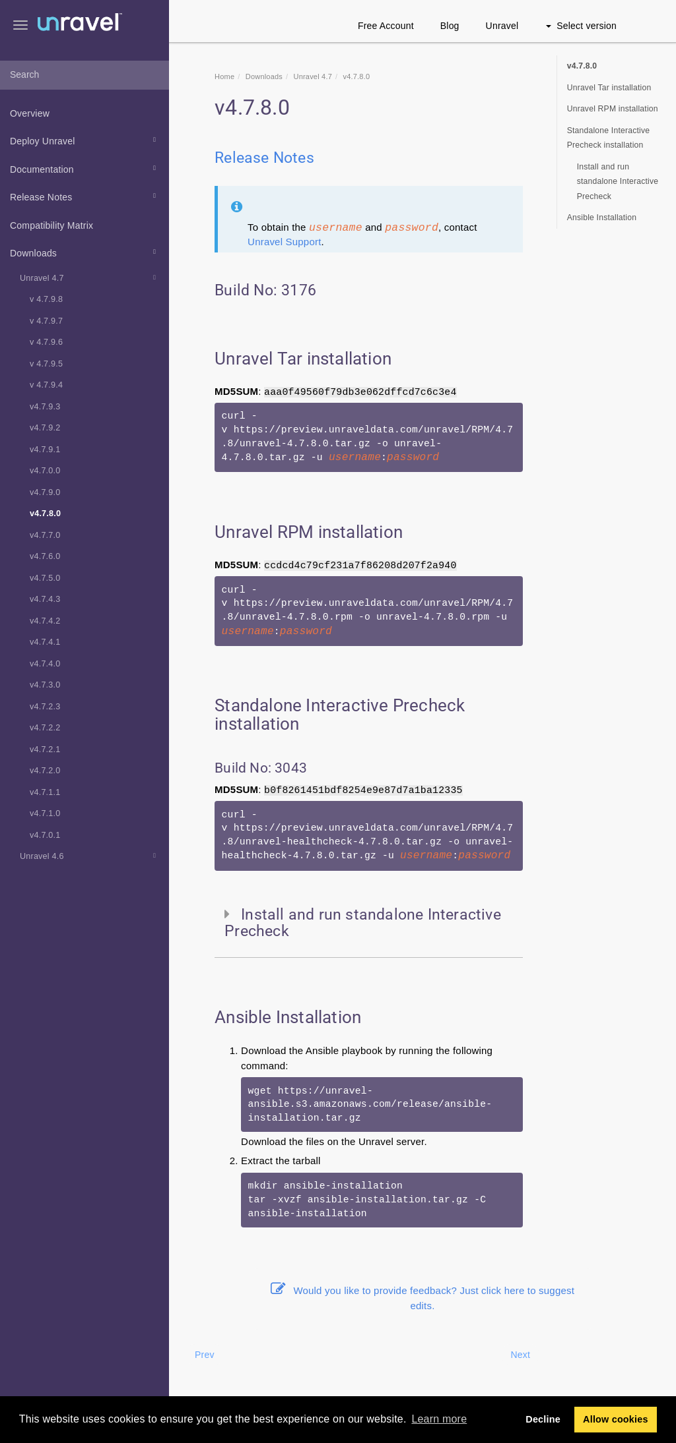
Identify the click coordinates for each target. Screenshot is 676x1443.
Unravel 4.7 (90, 277)
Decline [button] (542, 1419)
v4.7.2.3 (45, 706)
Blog (449, 25)
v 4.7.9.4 (46, 385)
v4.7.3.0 (45, 685)
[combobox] (84, 75)
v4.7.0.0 (45, 470)
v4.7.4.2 (45, 621)
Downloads (85, 252)
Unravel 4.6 (90, 855)
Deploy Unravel (85, 140)
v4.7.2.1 (45, 749)
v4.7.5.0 (45, 578)
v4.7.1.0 (45, 813)
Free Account (386, 25)
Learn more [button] (439, 1419)
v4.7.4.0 (45, 663)
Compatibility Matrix (51, 225)
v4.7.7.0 (45, 535)
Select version (581, 25)
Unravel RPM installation (612, 108)
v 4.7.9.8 (46, 299)
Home (224, 76)
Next (520, 1354)
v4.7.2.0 (45, 770)
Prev (205, 1354)
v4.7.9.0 (45, 492)
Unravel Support (284, 241)
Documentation (85, 168)
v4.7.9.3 (45, 406)
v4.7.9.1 (45, 449)
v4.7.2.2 (45, 727)
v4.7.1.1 (45, 792)
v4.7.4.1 (45, 642)
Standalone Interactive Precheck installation (608, 138)
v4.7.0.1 (45, 835)
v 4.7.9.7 (46, 321)
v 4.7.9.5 (46, 363)
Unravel (502, 25)
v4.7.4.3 (45, 599)
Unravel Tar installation (609, 87)
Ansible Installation (602, 217)
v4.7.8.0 (45, 513)
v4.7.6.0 (45, 556)
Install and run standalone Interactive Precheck (618, 181)
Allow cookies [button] (615, 1419)
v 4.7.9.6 (46, 342)
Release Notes (85, 196)
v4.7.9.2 (45, 427)
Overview (30, 113)
